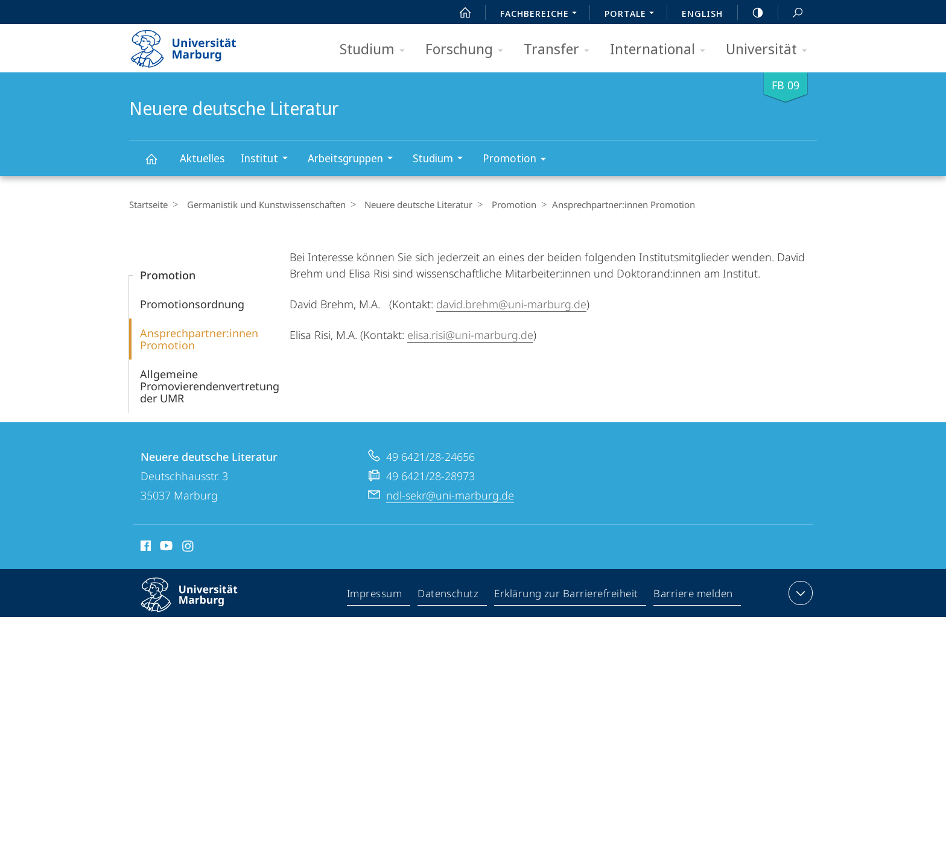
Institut (268, 159)
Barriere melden (693, 595)
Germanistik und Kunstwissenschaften (262, 204)
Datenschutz (448, 595)
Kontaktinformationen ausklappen (799, 593)
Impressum (375, 595)
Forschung (468, 50)
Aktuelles (202, 158)
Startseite (148, 204)
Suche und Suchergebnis (791, 13)
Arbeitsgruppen (354, 159)
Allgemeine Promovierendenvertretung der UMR (209, 386)
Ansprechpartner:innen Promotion (199, 339)
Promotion (518, 160)
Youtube (165, 547)
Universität (770, 50)
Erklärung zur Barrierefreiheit (566, 595)
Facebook (144, 547)
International (661, 50)
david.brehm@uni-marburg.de (511, 304)
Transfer (560, 50)
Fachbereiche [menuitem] (541, 14)
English (702, 13)
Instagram (188, 547)
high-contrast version (751, 12)
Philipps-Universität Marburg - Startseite (194, 44)
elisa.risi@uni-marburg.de (470, 335)
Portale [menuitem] (633, 14)
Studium (376, 50)
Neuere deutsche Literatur (158, 164)
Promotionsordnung (192, 304)
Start (458, 12)
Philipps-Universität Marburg (200, 604)
